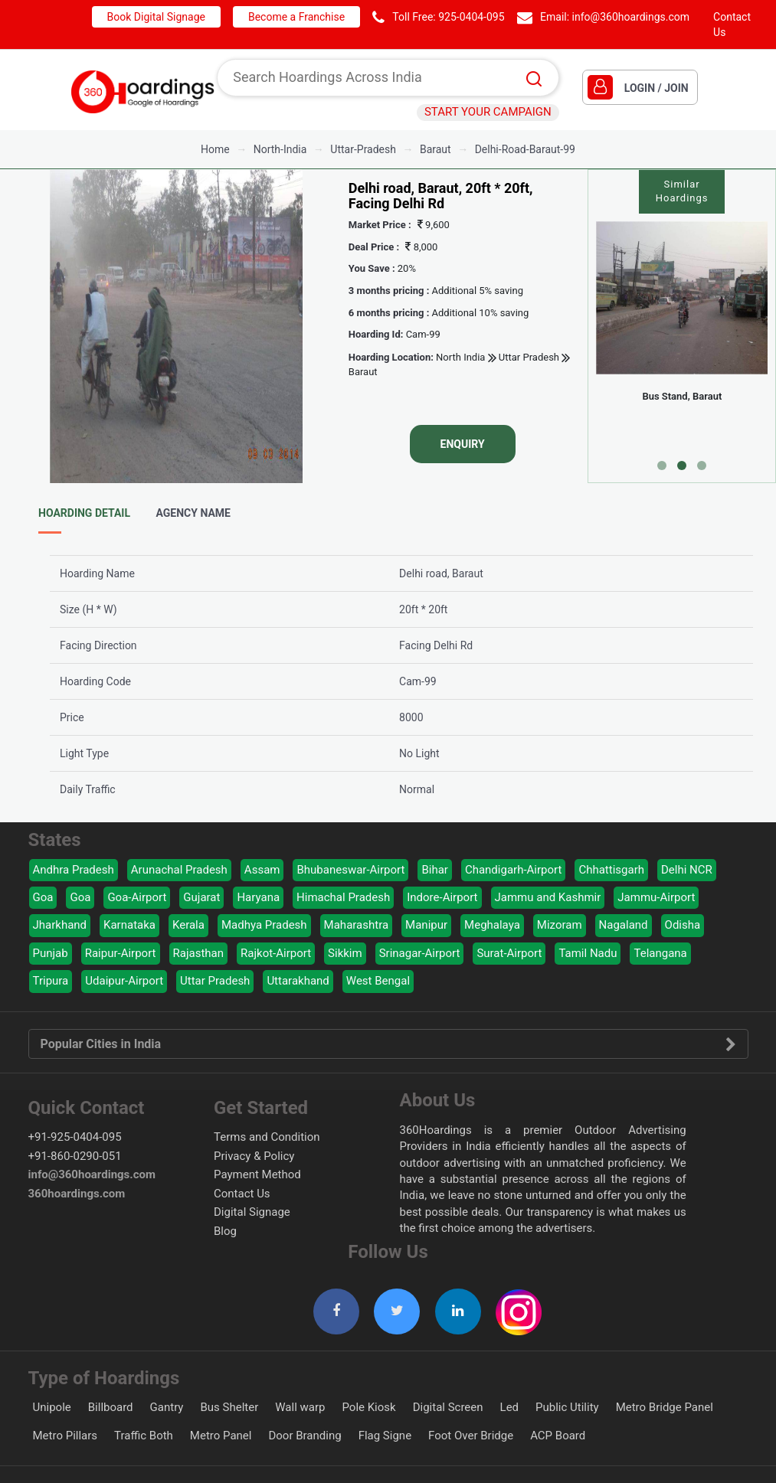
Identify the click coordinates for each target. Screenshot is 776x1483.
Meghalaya (492, 925)
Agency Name (193, 513)
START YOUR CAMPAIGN (488, 112)
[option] (176, 326)
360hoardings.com (77, 1193)
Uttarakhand (298, 981)
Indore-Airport (442, 897)
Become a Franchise (296, 17)
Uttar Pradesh (527, 357)
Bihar (434, 870)
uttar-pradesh (363, 149)
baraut (435, 149)
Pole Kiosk (368, 1407)
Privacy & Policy (254, 1156)
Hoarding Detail (84, 513)
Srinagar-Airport (419, 953)
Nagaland (623, 925)
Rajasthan (198, 953)
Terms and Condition (267, 1137)
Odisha (683, 925)
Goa (43, 897)
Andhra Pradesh (73, 870)
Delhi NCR (686, 870)
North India (460, 357)
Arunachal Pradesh (179, 870)
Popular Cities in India (388, 1044)
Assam (262, 870)
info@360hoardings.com (631, 17)
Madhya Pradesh (264, 925)
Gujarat (201, 897)
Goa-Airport (136, 897)
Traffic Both (143, 1435)
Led (509, 1407)
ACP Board (557, 1435)
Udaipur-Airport (124, 981)
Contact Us (242, 1193)
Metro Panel (221, 1435)
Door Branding (304, 1435)
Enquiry (462, 444)
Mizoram (559, 925)
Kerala (188, 925)
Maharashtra (356, 925)
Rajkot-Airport (276, 953)
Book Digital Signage (156, 17)
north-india (280, 149)
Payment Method (257, 1174)
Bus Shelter (229, 1407)
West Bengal (378, 981)
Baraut (363, 371)
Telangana (660, 953)
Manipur (426, 925)
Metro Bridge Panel (664, 1407)
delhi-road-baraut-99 (525, 149)
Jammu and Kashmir (548, 897)
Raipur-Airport (120, 953)
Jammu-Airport (656, 897)
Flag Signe (385, 1435)
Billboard (110, 1407)
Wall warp (300, 1407)
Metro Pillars (65, 1435)
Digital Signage (252, 1212)
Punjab (50, 953)
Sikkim (345, 953)
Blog (225, 1231)
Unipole (52, 1407)
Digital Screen (448, 1407)
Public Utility (567, 1407)
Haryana (258, 897)
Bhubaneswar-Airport (350, 870)
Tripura (51, 981)
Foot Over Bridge (470, 1435)
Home (215, 149)
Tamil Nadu (587, 953)
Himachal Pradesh (343, 897)
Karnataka (129, 925)
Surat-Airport (509, 953)
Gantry (167, 1407)
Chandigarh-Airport (513, 870)
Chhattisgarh (611, 870)
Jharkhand (60, 925)
